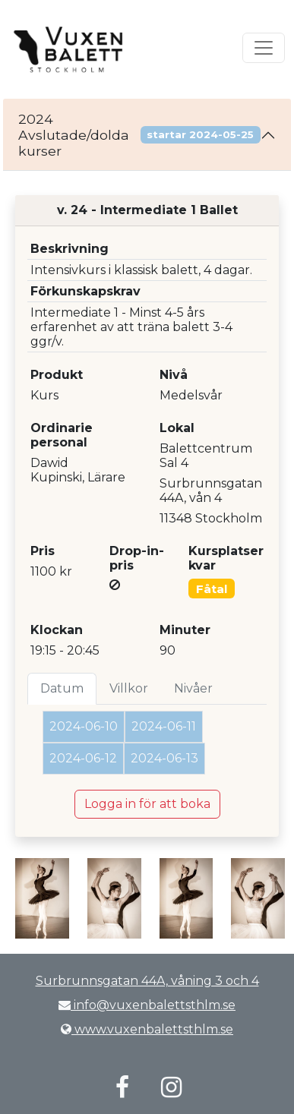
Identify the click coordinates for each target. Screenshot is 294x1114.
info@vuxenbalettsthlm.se (147, 1005)
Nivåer (193, 688)
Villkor (128, 688)
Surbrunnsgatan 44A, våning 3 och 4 (147, 981)
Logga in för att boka (147, 804)
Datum (62, 688)
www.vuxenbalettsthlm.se (147, 1029)
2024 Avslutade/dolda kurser (139, 135)
